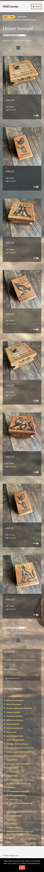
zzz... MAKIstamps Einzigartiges (17, 791)
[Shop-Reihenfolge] (14, 35)
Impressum (10, 838)
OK (22, 867)
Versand (13, 109)
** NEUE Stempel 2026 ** (15, 696)
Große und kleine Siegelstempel (20, 783)
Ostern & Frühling (12, 724)
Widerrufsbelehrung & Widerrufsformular (21, 812)
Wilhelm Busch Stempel (14, 720)
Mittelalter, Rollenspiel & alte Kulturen (19, 748)
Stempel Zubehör (12, 767)
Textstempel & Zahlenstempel (16, 756)
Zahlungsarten (11, 819)
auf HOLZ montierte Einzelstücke (20, 803)
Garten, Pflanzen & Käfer (15, 740)
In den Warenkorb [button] (37, 115)
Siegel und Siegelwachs (14, 779)
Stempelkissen (14, 771)
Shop (11, 17)
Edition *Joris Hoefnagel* (15, 700)
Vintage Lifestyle (12, 759)
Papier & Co (13, 799)
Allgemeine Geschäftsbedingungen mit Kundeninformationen (19, 832)
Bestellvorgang (11, 823)
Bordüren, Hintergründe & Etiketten (19, 708)
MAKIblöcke (10, 787)
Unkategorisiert (11, 775)
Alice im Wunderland (13, 704)
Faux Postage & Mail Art (14, 728)
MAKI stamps (10, 6)
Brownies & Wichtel (13, 712)
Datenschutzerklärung (14, 815)
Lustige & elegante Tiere (14, 736)
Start (5, 17)
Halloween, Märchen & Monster (17, 744)
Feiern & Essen (11, 732)
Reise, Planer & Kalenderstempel (17, 763)
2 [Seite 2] (22, 48)
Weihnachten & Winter (14, 716)
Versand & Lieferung (13, 827)
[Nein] (41, 865)
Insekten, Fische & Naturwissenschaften (20, 752)
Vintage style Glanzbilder (17, 795)
